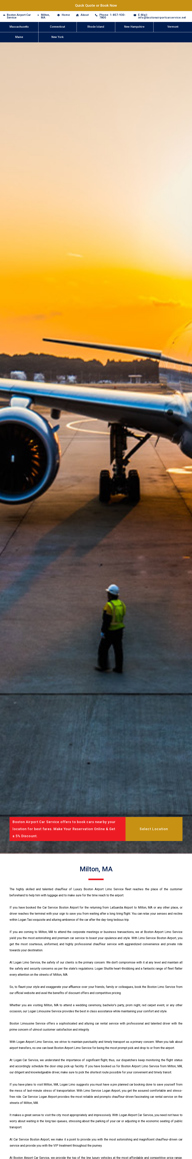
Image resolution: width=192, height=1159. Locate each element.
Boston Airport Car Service (19, 16)
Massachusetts (19, 26)
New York (57, 37)
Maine (19, 37)
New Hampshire (134, 26)
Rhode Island (95, 26)
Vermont (172, 26)
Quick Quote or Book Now (96, 5)
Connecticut (57, 26)
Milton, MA (45, 16)
